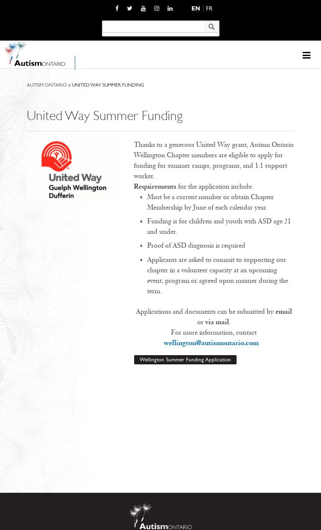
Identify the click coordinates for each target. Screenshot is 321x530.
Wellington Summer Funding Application (185, 359)
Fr (209, 8)
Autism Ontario (47, 85)
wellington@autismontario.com (214, 342)
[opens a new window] (117, 8)
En (195, 8)
